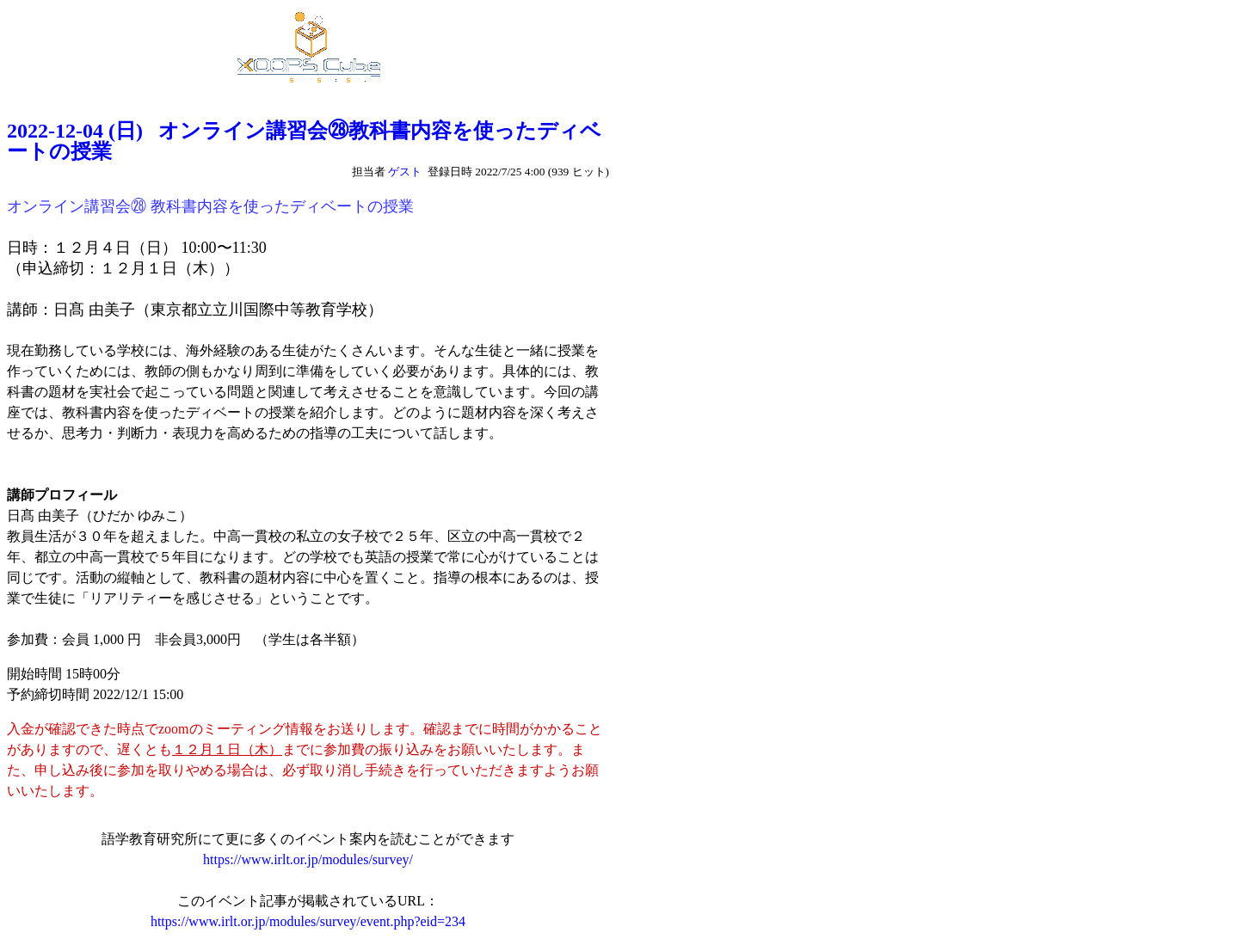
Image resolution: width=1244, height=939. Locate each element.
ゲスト (405, 171)
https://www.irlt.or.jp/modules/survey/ (308, 859)
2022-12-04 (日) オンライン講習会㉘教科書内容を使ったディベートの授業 (304, 141)
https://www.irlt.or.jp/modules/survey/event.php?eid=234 (308, 921)
